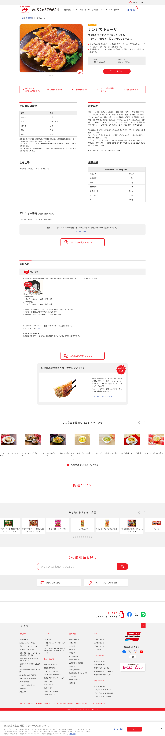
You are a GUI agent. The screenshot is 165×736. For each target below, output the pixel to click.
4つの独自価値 (73, 682)
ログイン (132, 9)
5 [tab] (81, 460)
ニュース (104, 9)
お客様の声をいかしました (102, 700)
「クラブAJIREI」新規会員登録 (103, 719)
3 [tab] (77, 460)
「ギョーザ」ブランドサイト (102, 396)
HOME (25, 651)
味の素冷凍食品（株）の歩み (78, 698)
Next (144, 422)
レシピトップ (48, 665)
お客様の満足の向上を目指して (103, 697)
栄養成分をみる (82, 89)
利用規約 (73, 734)
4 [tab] (79, 460)
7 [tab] (85, 460)
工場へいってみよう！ (51, 697)
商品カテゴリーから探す (101, 694)
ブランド (72, 678)
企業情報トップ (74, 665)
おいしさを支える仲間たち (52, 700)
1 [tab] (50, 75)
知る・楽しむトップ (50, 690)
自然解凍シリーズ (49, 720)
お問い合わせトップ (100, 687)
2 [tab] (52, 75)
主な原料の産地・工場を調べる (33, 89)
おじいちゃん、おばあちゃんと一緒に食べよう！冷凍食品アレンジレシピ (54, 676)
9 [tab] (89, 460)
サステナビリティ (74, 685)
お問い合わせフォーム (101, 690)
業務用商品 (22, 714)
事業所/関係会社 (74, 695)
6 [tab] (83, 460)
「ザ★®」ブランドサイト (27, 675)
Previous (139, 422)
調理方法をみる (132, 89)
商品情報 (67, 9)
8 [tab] (87, 460)
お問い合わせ (114, 9)
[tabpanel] (51, 48)
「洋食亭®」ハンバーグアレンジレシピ (54, 669)
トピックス (97, 675)
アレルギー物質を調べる (108, 89)
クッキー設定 (118, 729)
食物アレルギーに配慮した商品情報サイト (29, 691)
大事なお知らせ (99, 668)
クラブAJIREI (99, 706)
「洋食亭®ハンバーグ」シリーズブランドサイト (29, 685)
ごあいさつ (72, 668)
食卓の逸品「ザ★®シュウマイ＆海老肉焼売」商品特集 (29, 679)
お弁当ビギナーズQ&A (51, 717)
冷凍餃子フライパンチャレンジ (54, 704)
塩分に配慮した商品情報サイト (29, 701)
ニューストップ (99, 665)
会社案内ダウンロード (76, 705)
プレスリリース (99, 672)
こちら (38, 328)
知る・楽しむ (85, 9)
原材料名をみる (56, 89)
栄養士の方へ (23, 717)
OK (134, 729)
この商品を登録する (80, 72)
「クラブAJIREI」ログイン (102, 715)
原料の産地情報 (24, 707)
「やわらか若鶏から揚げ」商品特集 (29, 696)
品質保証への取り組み (76, 688)
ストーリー (72, 702)
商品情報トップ (24, 665)
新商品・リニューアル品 (27, 668)
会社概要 (72, 672)
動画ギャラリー (49, 713)
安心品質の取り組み (50, 693)
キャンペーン (48, 710)
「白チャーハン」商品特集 (27, 704)
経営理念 (72, 675)
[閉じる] (161, 728)
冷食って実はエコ (49, 707)
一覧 (132, 682)
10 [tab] (91, 460)
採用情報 (72, 709)
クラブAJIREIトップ (100, 712)
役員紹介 (72, 692)
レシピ (75, 9)
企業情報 (95, 9)
